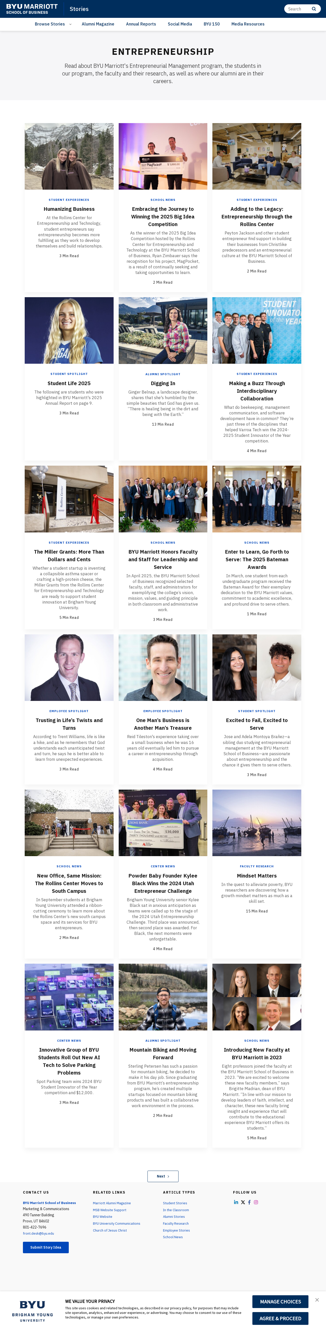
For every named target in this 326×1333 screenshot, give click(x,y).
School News (163, 200)
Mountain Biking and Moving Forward (163, 1060)
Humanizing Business (69, 208)
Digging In (163, 383)
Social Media (180, 24)
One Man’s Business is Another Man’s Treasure (162, 723)
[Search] (302, 8)
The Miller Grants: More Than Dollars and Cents (69, 555)
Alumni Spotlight (163, 374)
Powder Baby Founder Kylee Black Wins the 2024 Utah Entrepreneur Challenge (163, 886)
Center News (163, 866)
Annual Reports (141, 24)
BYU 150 (212, 24)
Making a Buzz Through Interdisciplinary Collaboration (257, 390)
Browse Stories (50, 24)
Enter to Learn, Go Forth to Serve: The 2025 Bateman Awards (257, 559)
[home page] (32, 9)
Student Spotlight (69, 374)
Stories (80, 9)
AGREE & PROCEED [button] (281, 1318)
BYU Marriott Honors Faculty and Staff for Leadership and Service (162, 559)
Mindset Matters (257, 875)
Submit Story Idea (49, 1255)
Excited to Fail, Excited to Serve (257, 723)
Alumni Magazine (98, 24)
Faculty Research (256, 866)
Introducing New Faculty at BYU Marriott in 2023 (257, 1060)
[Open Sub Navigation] (71, 24)
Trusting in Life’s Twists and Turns (69, 723)
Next (163, 1183)
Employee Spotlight (69, 711)
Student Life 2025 (69, 383)
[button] (318, 1300)
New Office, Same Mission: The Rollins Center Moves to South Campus (69, 886)
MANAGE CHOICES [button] (281, 1301)
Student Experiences (69, 200)
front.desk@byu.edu (39, 1240)
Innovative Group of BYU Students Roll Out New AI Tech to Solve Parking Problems (69, 1068)
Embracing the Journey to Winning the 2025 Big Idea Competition (162, 216)
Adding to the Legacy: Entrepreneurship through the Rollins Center (257, 220)
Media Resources (248, 24)
